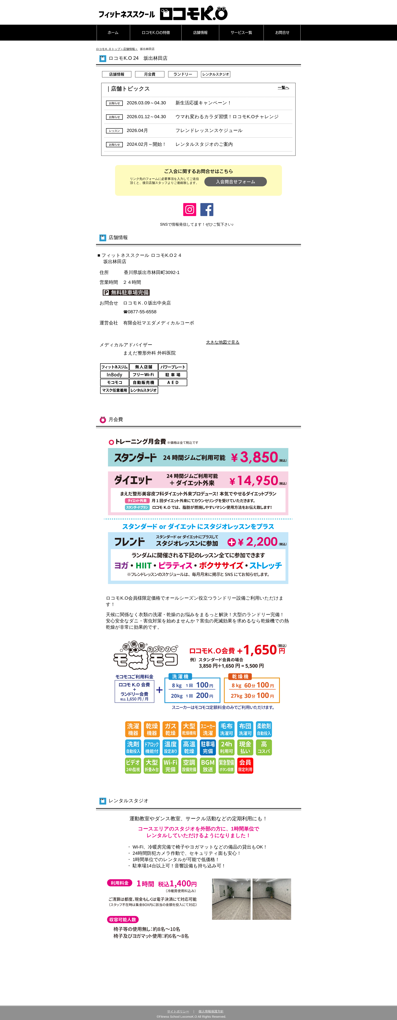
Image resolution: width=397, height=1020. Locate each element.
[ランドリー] (182, 74)
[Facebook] (206, 209)
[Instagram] (189, 209)
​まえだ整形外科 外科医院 (149, 353)
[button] (114, 103)
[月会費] (149, 74)
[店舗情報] (116, 74)
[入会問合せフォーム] (235, 181)
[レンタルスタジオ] (215, 74)
